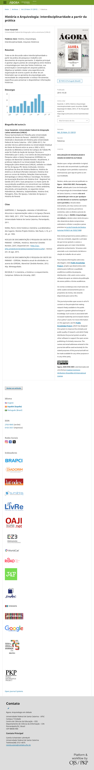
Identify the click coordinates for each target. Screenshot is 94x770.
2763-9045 (9, 424)
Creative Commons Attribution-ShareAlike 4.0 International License (71, 373)
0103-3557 (9, 427)
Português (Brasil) (14, 410)
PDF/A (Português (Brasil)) (71, 81)
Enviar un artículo (14, 388)
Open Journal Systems (14, 691)
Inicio (7, 9)
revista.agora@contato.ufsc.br (18, 745)
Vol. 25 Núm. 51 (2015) (29, 9)
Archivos (15, 9)
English (10, 403)
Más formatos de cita (66, 120)
